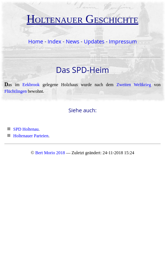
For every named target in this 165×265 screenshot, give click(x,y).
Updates (94, 41)
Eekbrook (31, 84)
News (72, 41)
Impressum (123, 41)
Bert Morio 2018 (50, 152)
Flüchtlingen (15, 91)
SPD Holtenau (26, 129)
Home (35, 41)
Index (54, 41)
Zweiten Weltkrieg (133, 84)
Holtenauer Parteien (31, 135)
